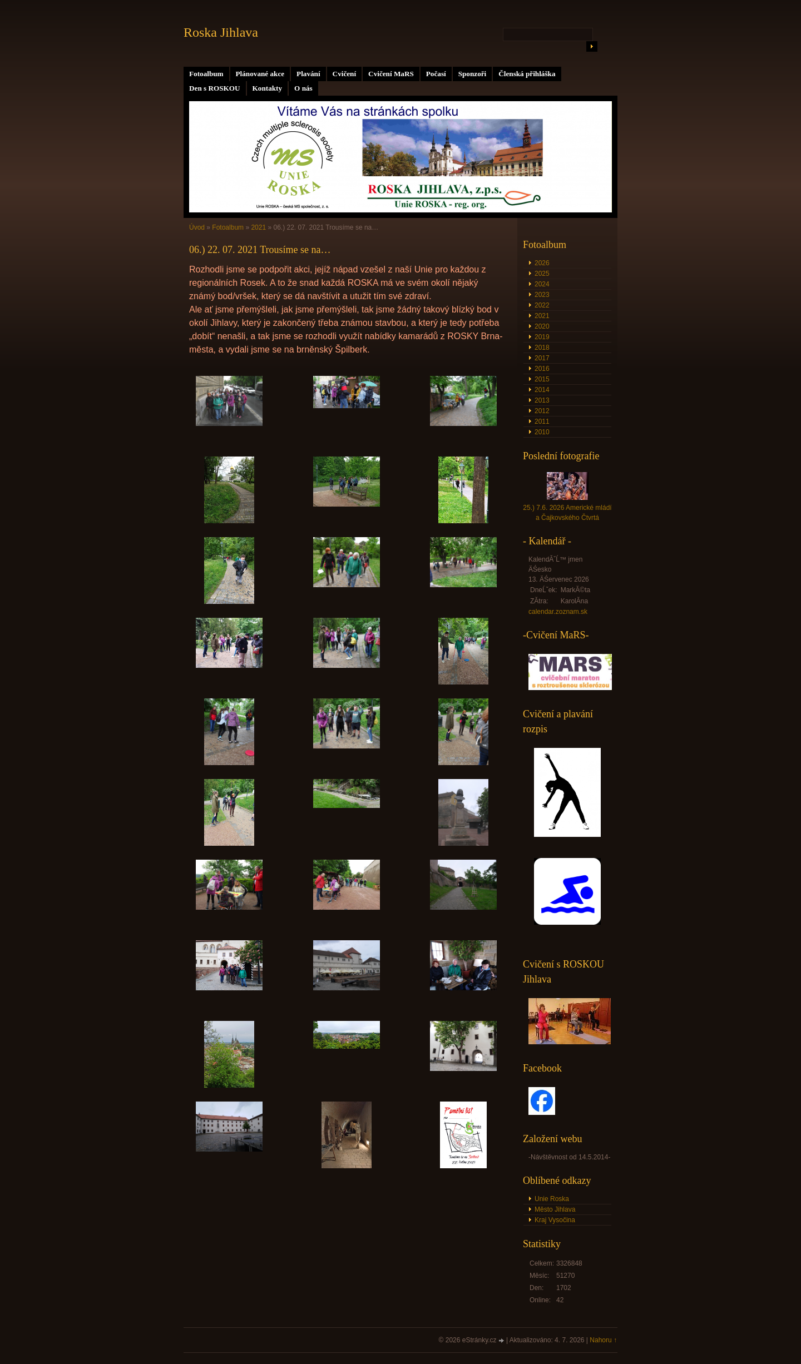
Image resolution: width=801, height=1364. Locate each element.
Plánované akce (260, 74)
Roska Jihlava (221, 32)
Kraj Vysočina (555, 1220)
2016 (542, 369)
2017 (542, 358)
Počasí (436, 74)
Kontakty (268, 88)
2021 (258, 227)
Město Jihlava (555, 1209)
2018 (542, 347)
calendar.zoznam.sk (557, 612)
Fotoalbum (206, 74)
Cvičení (345, 74)
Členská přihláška (526, 74)
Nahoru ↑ (603, 1340)
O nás (303, 88)
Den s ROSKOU (214, 88)
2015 (542, 379)
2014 (542, 390)
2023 (542, 295)
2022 (542, 305)
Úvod (197, 227)
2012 (542, 411)
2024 (542, 284)
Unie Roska (552, 1199)
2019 (542, 337)
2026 (542, 263)
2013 (542, 400)
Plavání (308, 74)
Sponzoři (472, 74)
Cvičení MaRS (391, 74)
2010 (542, 432)
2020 (542, 326)
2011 (542, 421)
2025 (542, 273)
